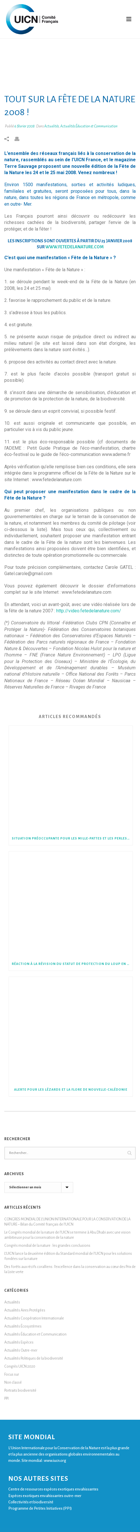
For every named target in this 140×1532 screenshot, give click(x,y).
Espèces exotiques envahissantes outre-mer (44, 1496)
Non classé (13, 1382)
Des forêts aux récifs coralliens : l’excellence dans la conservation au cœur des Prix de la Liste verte (70, 1269)
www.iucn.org (55, 1460)
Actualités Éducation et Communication (89, 126)
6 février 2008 (24, 126)
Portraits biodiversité (20, 1391)
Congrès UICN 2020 (19, 1366)
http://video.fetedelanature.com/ (88, 610)
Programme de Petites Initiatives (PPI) (40, 1508)
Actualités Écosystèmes (23, 1326)
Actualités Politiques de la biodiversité (33, 1358)
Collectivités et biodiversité (30, 1502)
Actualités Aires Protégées (24, 1310)
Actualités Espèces (19, 1342)
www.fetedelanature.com (74, 247)
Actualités (51, 126)
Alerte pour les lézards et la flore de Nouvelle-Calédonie (70, 1089)
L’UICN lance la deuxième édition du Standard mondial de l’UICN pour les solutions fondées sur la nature (68, 1256)
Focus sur (11, 1374)
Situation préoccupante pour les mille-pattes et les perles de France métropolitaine (72, 838)
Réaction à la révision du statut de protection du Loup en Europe (72, 963)
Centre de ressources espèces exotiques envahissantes (53, 1489)
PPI (6, 1399)
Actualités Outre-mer (20, 1350)
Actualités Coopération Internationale (34, 1318)
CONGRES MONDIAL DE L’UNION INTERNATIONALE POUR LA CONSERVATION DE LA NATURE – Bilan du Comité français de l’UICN (67, 1221)
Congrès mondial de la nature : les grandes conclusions (47, 1246)
